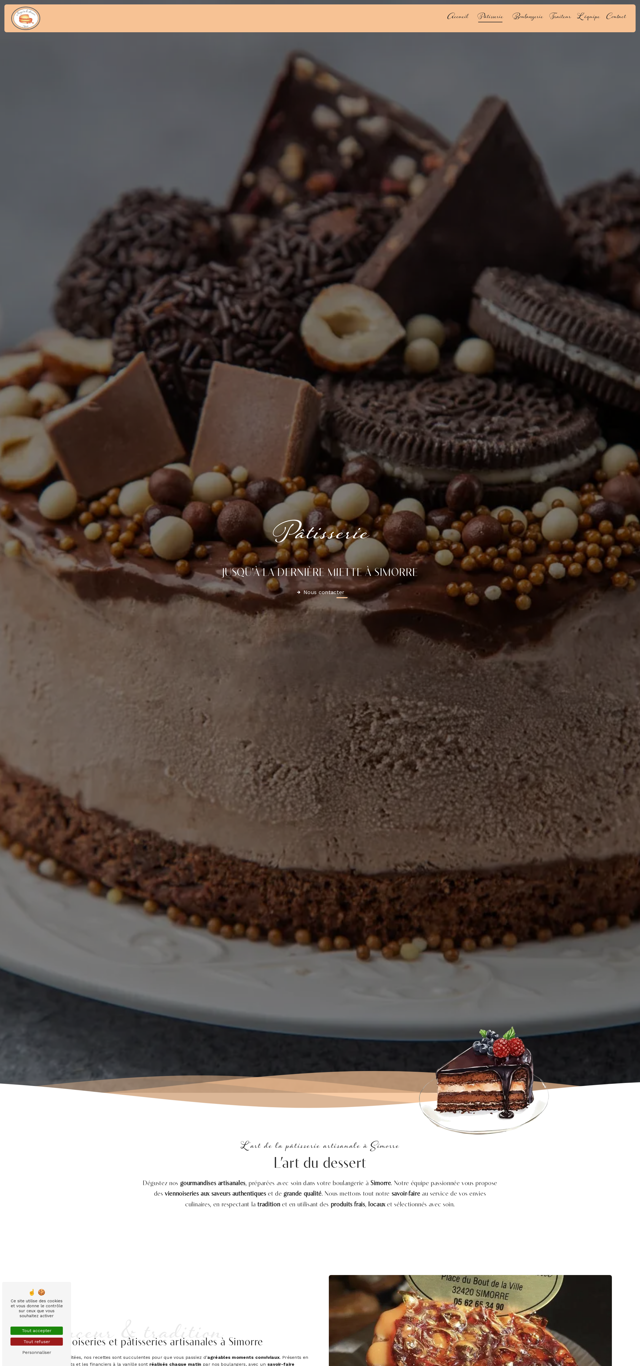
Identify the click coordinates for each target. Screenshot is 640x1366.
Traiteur (560, 18)
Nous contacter (320, 593)
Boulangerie (527, 18)
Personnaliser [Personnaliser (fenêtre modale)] (36, 1352)
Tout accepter (37, 1330)
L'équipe (588, 18)
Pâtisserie (490, 18)
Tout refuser (36, 1341)
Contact (616, 18)
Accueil (457, 18)
